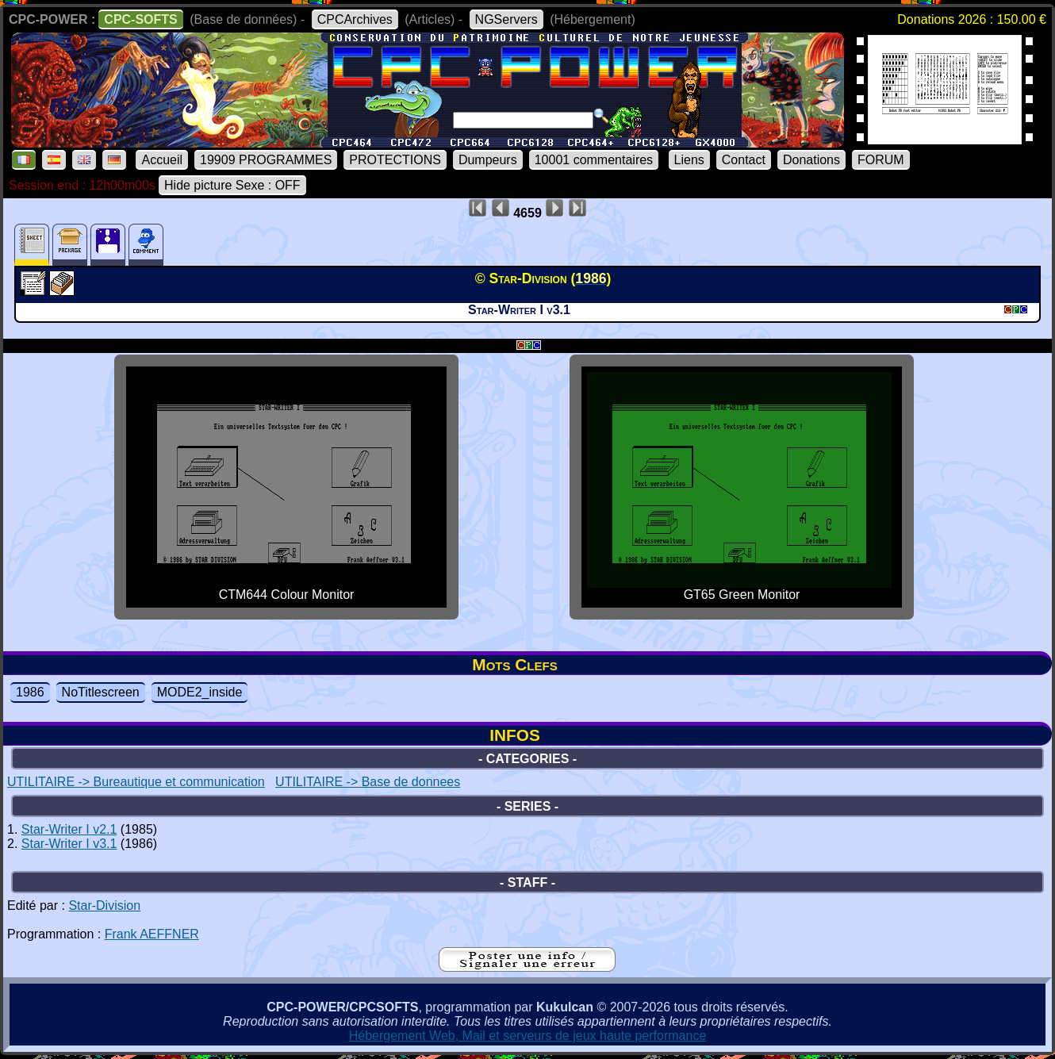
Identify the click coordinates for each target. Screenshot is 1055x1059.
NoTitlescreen (101, 692)
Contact (743, 160)
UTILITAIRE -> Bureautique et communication (136, 781)
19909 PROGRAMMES (266, 160)
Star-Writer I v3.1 (69, 843)
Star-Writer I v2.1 (69, 829)
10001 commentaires (594, 160)
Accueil (161, 160)
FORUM (880, 160)
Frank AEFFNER (152, 934)
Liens (689, 160)
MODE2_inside (200, 692)
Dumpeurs (487, 160)
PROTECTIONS (395, 160)
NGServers (506, 19)
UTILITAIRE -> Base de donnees (367, 781)
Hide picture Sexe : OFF (232, 185)
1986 (30, 692)
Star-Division (104, 905)
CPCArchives (355, 19)
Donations (811, 160)
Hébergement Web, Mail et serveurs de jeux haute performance (528, 1035)
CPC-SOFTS (140, 19)
